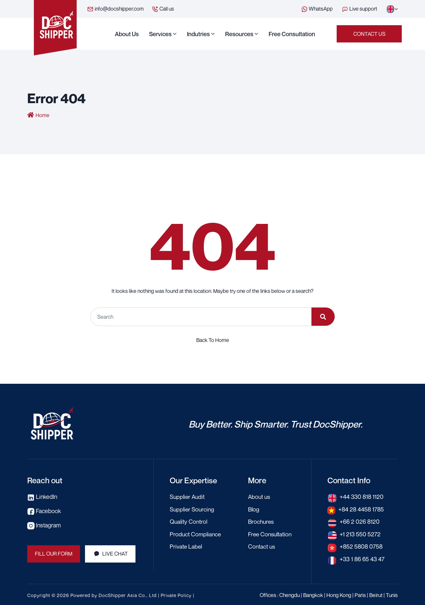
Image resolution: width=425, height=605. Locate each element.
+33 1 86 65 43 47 (362, 558)
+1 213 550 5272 (360, 533)
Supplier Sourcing (193, 508)
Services (160, 33)
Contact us (369, 34)
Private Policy (176, 594)
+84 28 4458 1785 (361, 508)
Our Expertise (194, 480)
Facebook (44, 510)
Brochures (261, 521)
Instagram (44, 524)
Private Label (186, 545)
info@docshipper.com (115, 9)
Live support (360, 8)
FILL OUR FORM (54, 553)
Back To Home (212, 340)
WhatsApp (317, 9)
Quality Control (189, 521)
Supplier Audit (188, 496)
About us (127, 33)
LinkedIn (42, 496)
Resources (239, 33)
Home (42, 115)
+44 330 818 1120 (362, 496)
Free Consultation (292, 33)
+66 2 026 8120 (360, 521)
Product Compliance (196, 533)
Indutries (198, 33)
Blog (254, 508)
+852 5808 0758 (362, 545)
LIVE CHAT (110, 553)
